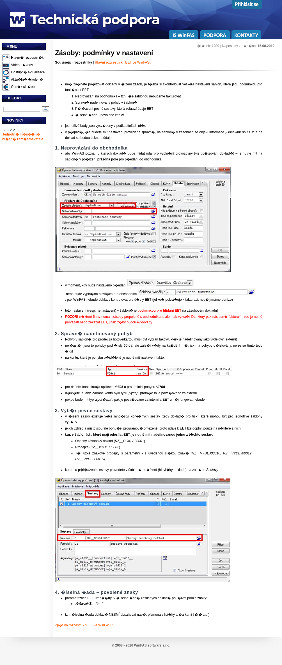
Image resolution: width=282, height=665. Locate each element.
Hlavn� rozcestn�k (27, 58)
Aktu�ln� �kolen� (27, 79)
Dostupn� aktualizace (28, 72)
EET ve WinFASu (138, 62)
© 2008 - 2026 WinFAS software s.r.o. (141, 645)
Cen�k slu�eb (23, 87)
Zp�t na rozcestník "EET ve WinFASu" (84, 625)
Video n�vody (22, 65)
